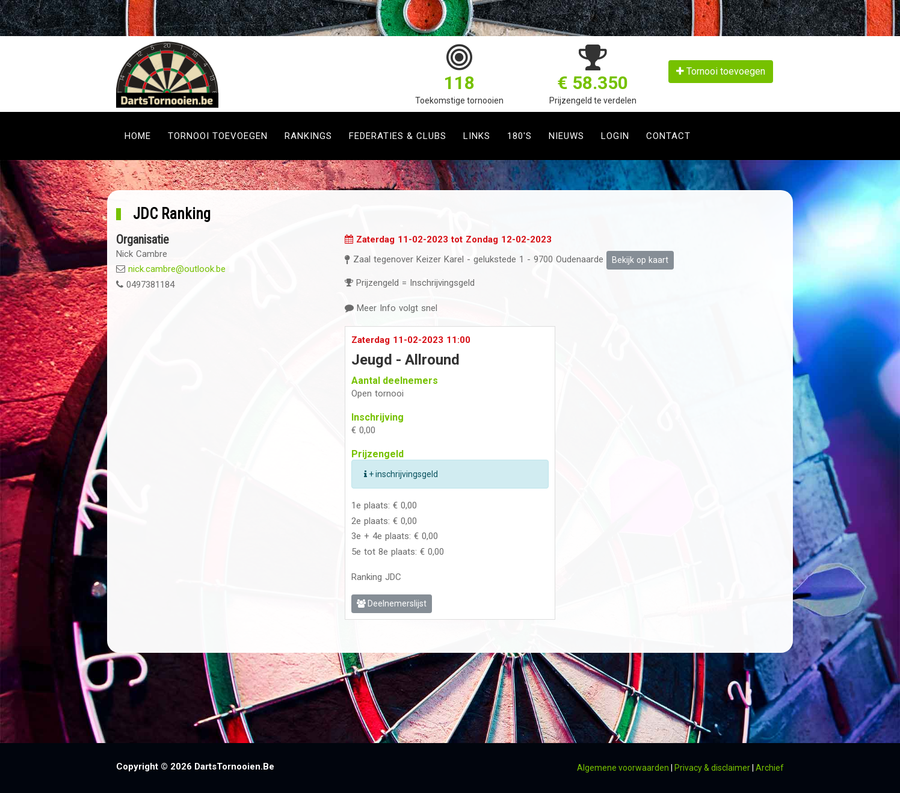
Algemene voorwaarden (623, 768)
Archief (770, 768)
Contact (668, 136)
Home (138, 136)
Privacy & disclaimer (712, 768)
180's (519, 136)
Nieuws (566, 136)
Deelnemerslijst (392, 603)
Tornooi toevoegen (720, 71)
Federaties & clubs (397, 136)
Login (615, 136)
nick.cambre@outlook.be (177, 269)
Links (476, 136)
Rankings (308, 136)
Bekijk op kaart (640, 260)
